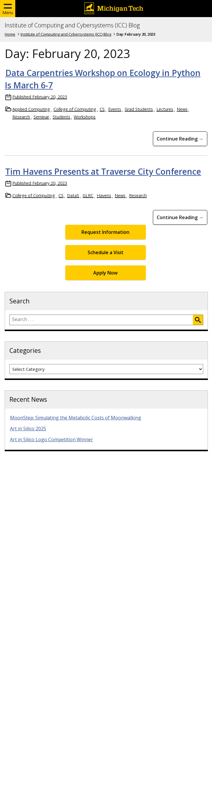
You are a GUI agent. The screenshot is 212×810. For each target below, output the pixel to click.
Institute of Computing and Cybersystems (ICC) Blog (72, 25)
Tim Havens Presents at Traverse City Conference (103, 171)
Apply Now (105, 273)
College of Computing (75, 109)
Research (21, 117)
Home (10, 34)
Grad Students (139, 109)
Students (61, 117)
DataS (73, 195)
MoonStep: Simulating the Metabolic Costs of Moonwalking (75, 417)
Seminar (41, 117)
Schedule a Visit (105, 252)
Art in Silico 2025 (28, 428)
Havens (104, 195)
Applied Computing (31, 109)
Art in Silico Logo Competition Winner (51, 439)
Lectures (164, 109)
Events (114, 109)
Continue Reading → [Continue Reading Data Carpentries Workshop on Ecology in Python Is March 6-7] (180, 138)
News (182, 109)
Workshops (85, 117)
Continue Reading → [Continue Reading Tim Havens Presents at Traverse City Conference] (180, 217)
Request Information (105, 232)
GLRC (88, 195)
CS (102, 109)
